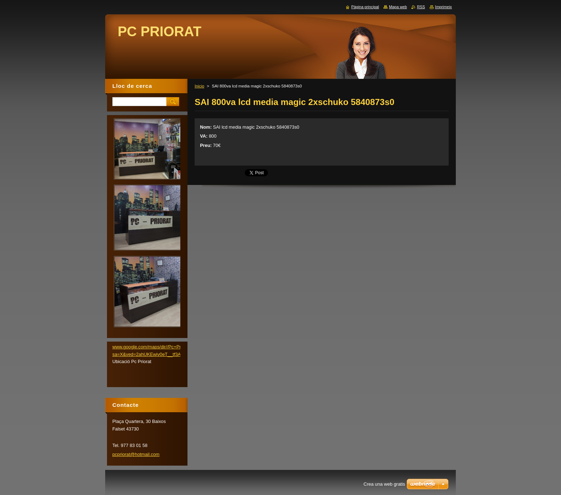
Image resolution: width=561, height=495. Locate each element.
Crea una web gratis (384, 484)
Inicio (199, 86)
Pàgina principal (365, 7)
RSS (421, 7)
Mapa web (398, 7)
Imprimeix (443, 7)
